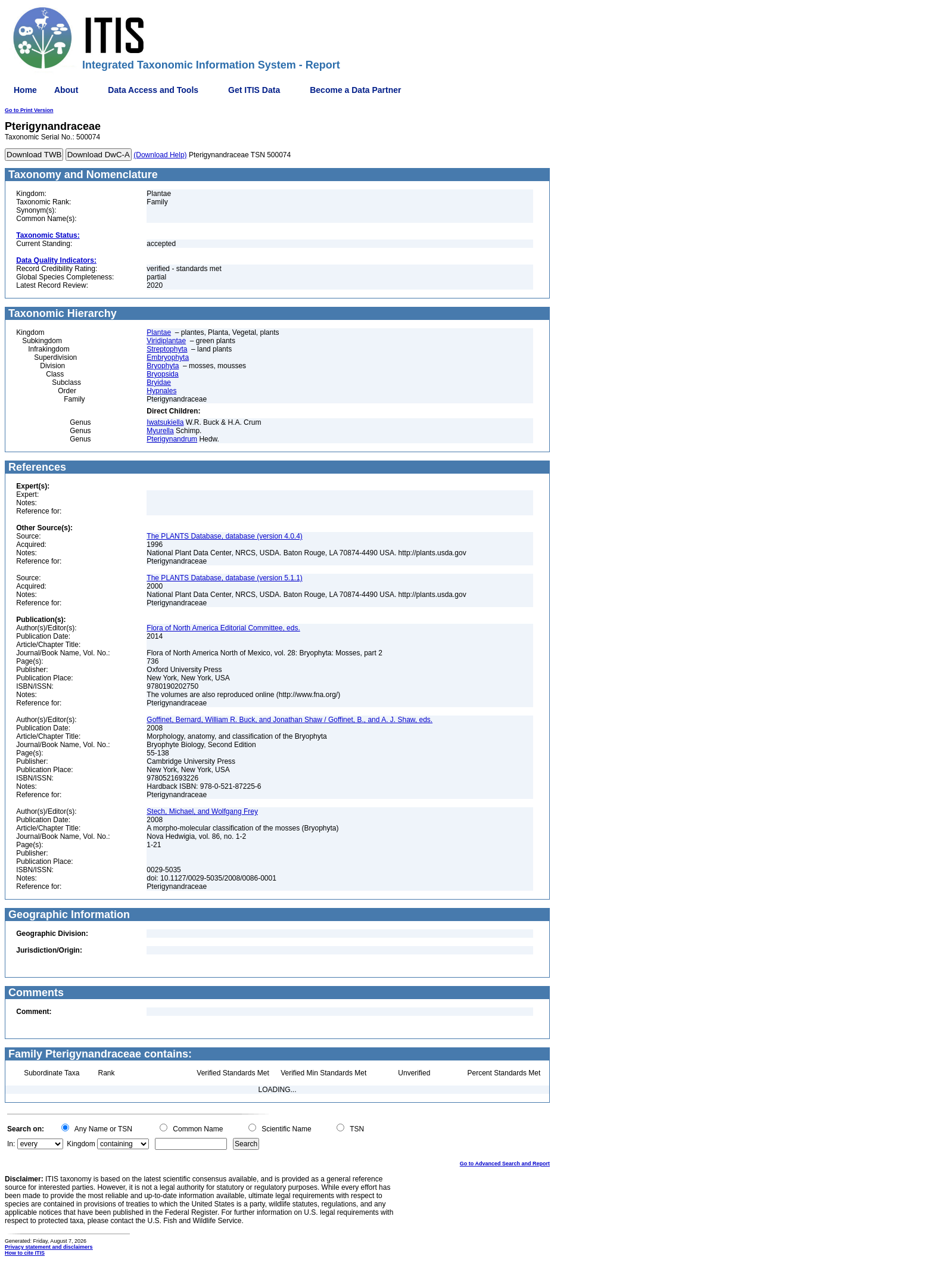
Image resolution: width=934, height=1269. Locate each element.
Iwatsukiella (165, 422)
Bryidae (159, 382)
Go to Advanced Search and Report (505, 1164)
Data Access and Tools (153, 90)
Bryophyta (163, 366)
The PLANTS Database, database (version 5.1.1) (224, 578)
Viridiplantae (166, 341)
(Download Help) (159, 155)
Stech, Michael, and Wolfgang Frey (202, 811)
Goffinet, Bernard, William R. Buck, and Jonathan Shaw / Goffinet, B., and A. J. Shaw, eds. (289, 720)
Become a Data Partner (355, 90)
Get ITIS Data (254, 90)
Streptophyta (167, 349)
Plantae (159, 332)
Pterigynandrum (172, 439)
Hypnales (161, 391)
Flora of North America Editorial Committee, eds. (223, 628)
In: (11, 1144)
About (66, 90)
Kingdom (81, 1144)
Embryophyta (168, 357)
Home (25, 90)
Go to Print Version (29, 110)
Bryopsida (162, 374)
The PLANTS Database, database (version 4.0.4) (224, 536)
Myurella (160, 431)
